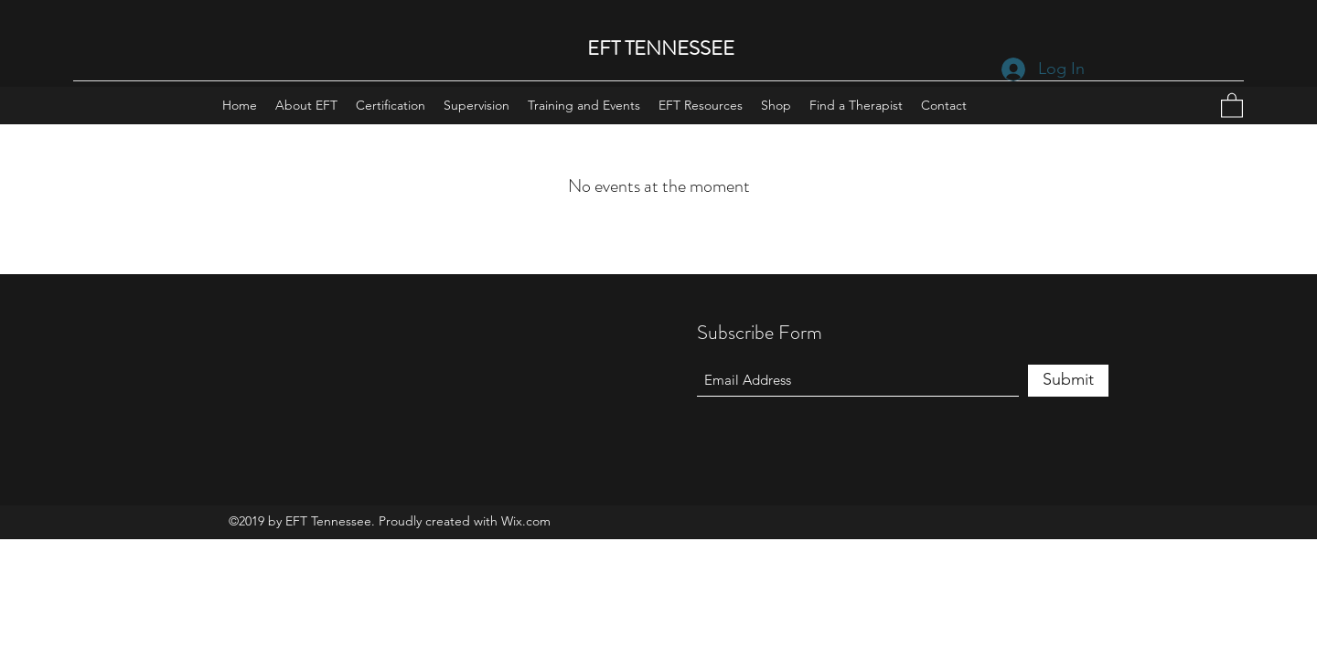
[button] (1232, 104)
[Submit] (1068, 381)
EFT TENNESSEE (660, 48)
